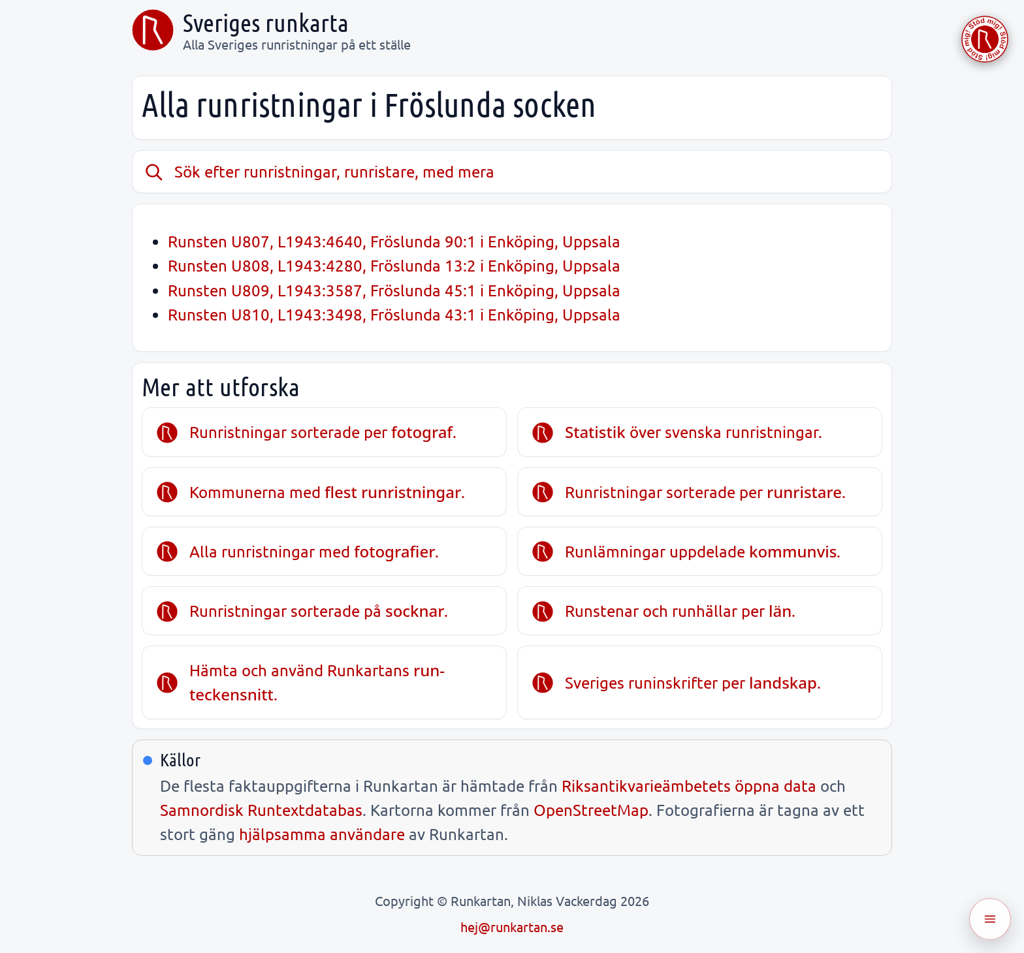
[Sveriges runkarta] (153, 30)
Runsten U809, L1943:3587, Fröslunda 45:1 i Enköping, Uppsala (394, 290)
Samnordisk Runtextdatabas (261, 809)
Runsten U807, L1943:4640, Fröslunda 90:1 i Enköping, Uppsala (394, 241)
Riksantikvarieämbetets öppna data (689, 785)
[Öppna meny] (990, 919)
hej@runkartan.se (512, 926)
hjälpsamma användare (322, 833)
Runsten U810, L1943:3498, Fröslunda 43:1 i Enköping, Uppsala (394, 314)
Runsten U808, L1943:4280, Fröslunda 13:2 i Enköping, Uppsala (394, 265)
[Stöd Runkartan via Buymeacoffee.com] (985, 39)
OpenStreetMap (591, 809)
